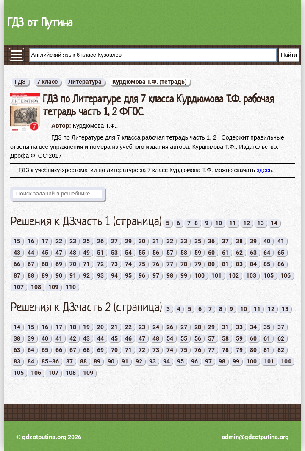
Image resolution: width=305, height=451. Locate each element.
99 (183, 275)
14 (274, 223)
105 (268, 275)
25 (86, 241)
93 (100, 275)
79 (197, 264)
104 (286, 361)
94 (114, 275)
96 (142, 275)
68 (45, 264)
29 (128, 241)
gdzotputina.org (44, 437)
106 (285, 275)
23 (72, 241)
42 (72, 338)
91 (72, 275)
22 (58, 241)
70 (72, 264)
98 (169, 275)
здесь (264, 170)
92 (86, 275)
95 (128, 275)
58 (183, 252)
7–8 (192, 223)
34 (253, 327)
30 (142, 241)
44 (31, 252)
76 (155, 264)
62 (239, 252)
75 (142, 264)
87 (17, 275)
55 (142, 252)
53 (114, 252)
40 (266, 241)
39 (253, 241)
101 (216, 275)
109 (53, 286)
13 (260, 223)
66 (17, 264)
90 (58, 275)
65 (280, 252)
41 (280, 241)
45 (45, 252)
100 (199, 275)
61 (225, 252)
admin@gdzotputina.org (255, 437)
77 (169, 264)
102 (234, 275)
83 (239, 264)
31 (155, 241)
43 (17, 252)
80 (211, 264)
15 (17, 241)
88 (31, 275)
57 (169, 252)
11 (232, 223)
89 (45, 275)
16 (31, 241)
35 (197, 241)
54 (128, 252)
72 (100, 264)
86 (280, 264)
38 (239, 241)
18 (72, 327)
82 (280, 349)
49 (86, 252)
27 (114, 241)
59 (197, 252)
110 (71, 286)
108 (36, 286)
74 (128, 264)
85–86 (50, 361)
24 (155, 327)
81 (225, 264)
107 (19, 286)
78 (183, 264)
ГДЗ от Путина (39, 22)
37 (225, 241)
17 (45, 241)
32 (169, 241)
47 (58, 252)
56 (155, 252)
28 (197, 327)
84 (253, 264)
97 (155, 275)
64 (266, 252)
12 (246, 223)
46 (128, 338)
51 (100, 252)
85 (266, 264)
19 (86, 327)
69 (58, 264)
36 (211, 241)
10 (218, 223)
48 (72, 252)
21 (114, 327)
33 (183, 241)
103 (251, 275)
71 (86, 264)
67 (31, 264)
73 (114, 264)
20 (100, 327)
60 (211, 252)
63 (253, 252)
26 (100, 241)
